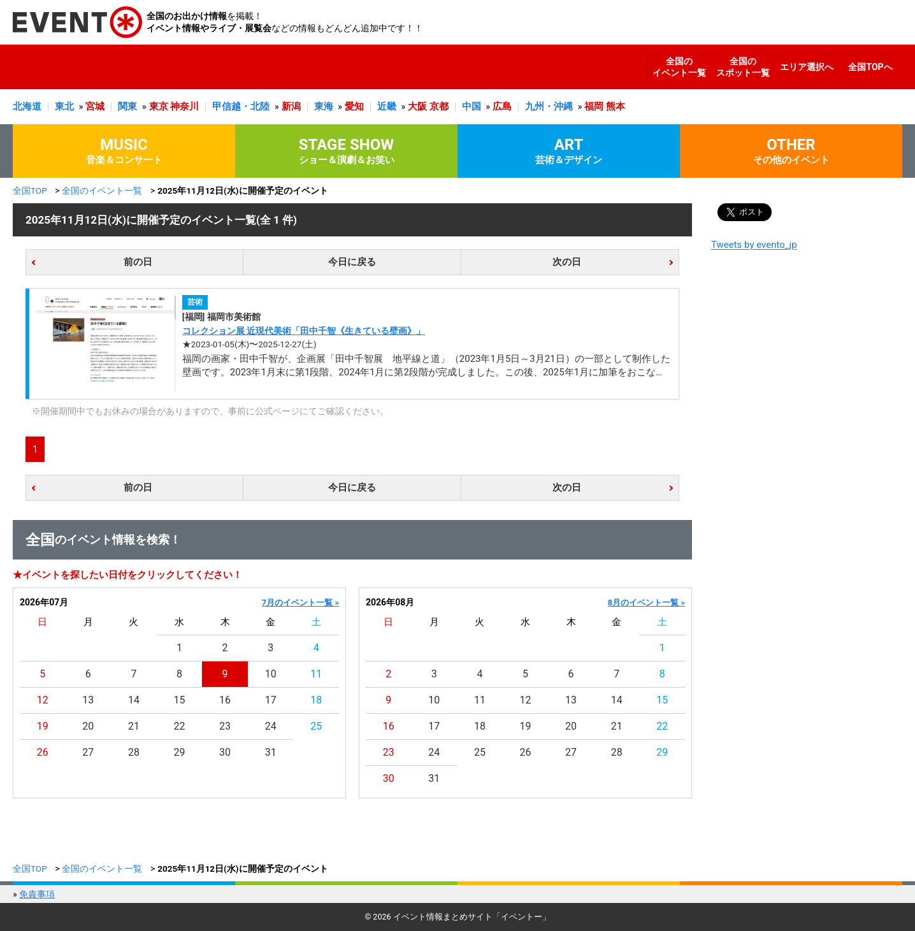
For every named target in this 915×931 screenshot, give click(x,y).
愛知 (354, 106)
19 (42, 726)
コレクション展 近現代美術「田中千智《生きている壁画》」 (303, 331)
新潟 (291, 106)
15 (179, 700)
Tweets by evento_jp (754, 244)
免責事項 (37, 894)
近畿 (386, 106)
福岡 (593, 106)
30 (225, 752)
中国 (471, 106)
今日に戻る (352, 262)
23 (225, 726)
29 (179, 752)
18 (316, 700)
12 (42, 700)
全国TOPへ (870, 67)
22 (179, 726)
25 (316, 726)
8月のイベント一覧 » (646, 602)
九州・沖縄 (549, 106)
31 (271, 752)
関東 (127, 106)
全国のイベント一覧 (679, 67)
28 (134, 752)
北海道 (27, 106)
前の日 (138, 262)
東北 (64, 106)
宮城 (94, 106)
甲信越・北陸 (241, 106)
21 (134, 726)
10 (271, 674)
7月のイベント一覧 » (300, 602)
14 (134, 700)
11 (316, 674)
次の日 (566, 262)
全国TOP (30, 190)
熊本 (615, 106)
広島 (502, 106)
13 (88, 700)
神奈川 (184, 106)
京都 (439, 106)
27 (88, 752)
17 (271, 700)
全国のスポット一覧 (743, 67)
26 (42, 752)
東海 (323, 106)
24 (271, 726)
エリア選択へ (806, 67)
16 (225, 700)
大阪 (417, 106)
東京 (158, 106)
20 (88, 726)
